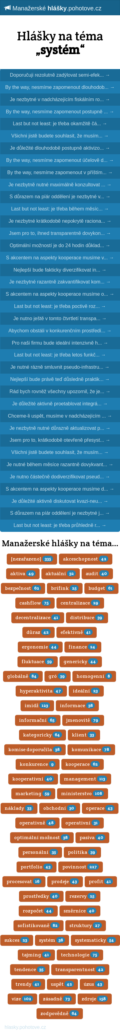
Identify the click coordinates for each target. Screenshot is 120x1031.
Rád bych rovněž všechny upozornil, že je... (60, 391)
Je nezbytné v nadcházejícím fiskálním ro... (60, 99)
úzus (94, 984)
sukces (16, 940)
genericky (81, 661)
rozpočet (38, 911)
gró (57, 676)
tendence (29, 969)
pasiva (92, 837)
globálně (23, 676)
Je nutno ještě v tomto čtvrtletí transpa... (59, 318)
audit (97, 573)
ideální (86, 691)
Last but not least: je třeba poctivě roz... (60, 306)
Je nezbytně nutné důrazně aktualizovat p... (60, 428)
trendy (28, 984)
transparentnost (80, 969)
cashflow (35, 603)
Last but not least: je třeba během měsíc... (60, 208)
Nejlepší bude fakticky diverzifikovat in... (60, 269)
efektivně (76, 632)
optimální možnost (42, 837)
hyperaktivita (41, 691)
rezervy (82, 896)
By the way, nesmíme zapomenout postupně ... (60, 111)
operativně (37, 823)
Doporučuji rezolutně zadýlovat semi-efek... (60, 75)
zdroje (95, 999)
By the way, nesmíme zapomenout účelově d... (60, 160)
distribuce (87, 617)
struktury (85, 925)
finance (82, 647)
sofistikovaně (38, 925)
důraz (38, 632)
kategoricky (42, 735)
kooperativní (33, 779)
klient (84, 735)
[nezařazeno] (32, 559)
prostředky (41, 896)
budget (101, 588)
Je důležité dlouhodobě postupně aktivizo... (60, 148)
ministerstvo (82, 793)
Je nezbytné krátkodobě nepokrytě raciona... (60, 221)
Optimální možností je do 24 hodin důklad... (60, 245)
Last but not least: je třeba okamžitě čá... (60, 123)
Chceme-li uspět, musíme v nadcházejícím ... (60, 416)
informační (37, 720)
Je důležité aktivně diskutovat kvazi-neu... (60, 501)
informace (77, 705)
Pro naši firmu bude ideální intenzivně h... (60, 342)
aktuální (60, 573)
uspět (62, 984)
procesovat (23, 881)
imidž (37, 705)
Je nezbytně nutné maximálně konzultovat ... (59, 184)
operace (100, 808)
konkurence (38, 764)
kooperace (82, 764)
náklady (19, 808)
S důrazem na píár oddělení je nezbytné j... (60, 513)
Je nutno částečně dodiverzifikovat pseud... (60, 476)
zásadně (57, 999)
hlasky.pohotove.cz (25, 1027)
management (85, 779)
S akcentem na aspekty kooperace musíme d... (60, 489)
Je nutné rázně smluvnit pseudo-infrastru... (60, 367)
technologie (80, 955)
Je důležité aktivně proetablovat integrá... (60, 403)
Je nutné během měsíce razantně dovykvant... (60, 464)
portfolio (36, 867)
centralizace (80, 603)
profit (101, 881)
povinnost (80, 867)
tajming (36, 955)
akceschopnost (85, 559)
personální (40, 852)
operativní (82, 823)
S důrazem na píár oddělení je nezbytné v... (60, 196)
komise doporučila (35, 749)
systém (52, 940)
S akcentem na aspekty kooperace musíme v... (60, 257)
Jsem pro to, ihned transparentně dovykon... (60, 233)
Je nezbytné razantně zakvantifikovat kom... (60, 281)
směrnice (80, 911)
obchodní (59, 808)
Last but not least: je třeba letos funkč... (60, 354)
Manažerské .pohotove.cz (53, 8)
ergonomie (40, 647)
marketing (33, 793)
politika (82, 852)
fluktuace (37, 661)
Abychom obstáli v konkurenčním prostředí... (59, 330)
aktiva (23, 573)
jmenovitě (83, 720)
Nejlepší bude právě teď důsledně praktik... (60, 379)
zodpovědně (60, 1013)
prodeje (65, 881)
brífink (65, 588)
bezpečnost (23, 588)
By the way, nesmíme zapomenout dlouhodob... (60, 87)
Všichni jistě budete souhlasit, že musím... (60, 135)
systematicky (95, 940)
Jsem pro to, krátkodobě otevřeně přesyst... (60, 440)
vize (22, 999)
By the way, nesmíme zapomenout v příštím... (60, 172)
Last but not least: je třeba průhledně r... (60, 525)
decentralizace (37, 617)
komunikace (91, 749)
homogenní (94, 676)
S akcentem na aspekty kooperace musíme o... (60, 294)
